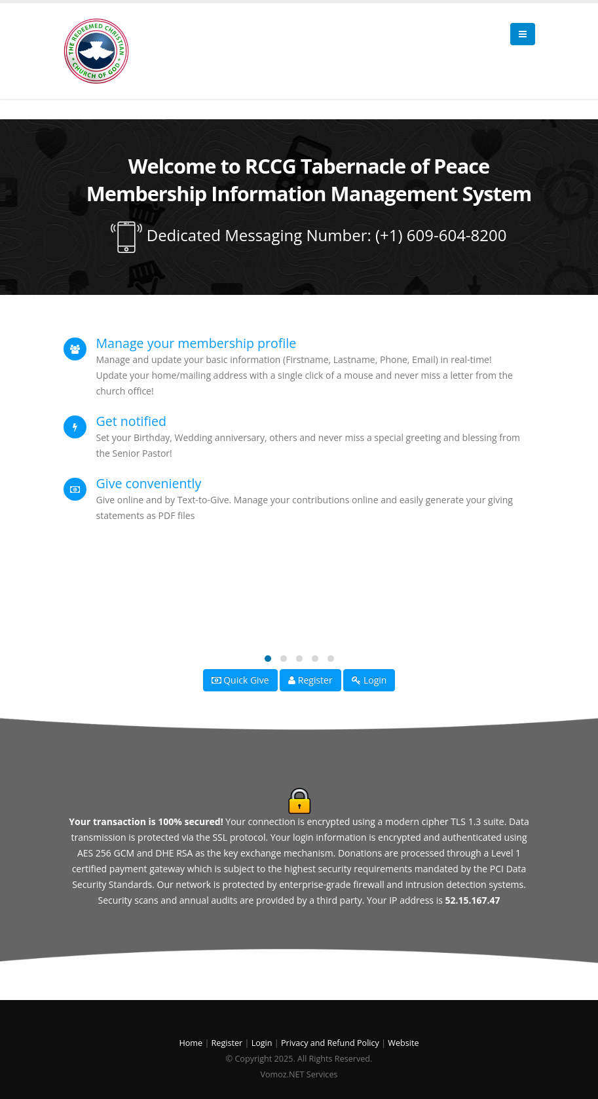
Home (192, 1043)
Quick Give (240, 680)
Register (310, 680)
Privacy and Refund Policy (330, 1043)
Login (369, 680)
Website (403, 1043)
